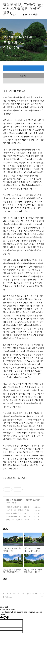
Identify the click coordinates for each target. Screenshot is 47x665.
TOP (42, 595)
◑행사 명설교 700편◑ (14, 500)
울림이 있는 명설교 (31, 14)
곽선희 (14, 14)
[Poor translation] (6, 617)
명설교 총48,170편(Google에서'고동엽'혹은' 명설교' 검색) (23, 5)
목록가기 (23, 75)
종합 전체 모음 (30, 500)
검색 (36, 5)
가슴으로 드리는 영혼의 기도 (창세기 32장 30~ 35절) (18, 511)
